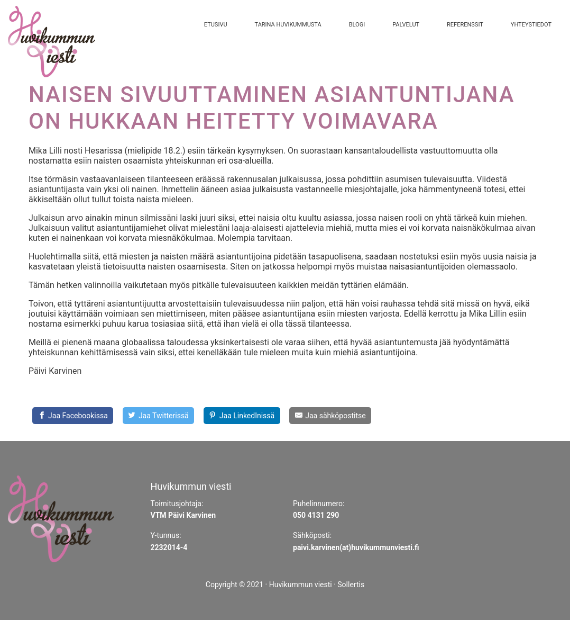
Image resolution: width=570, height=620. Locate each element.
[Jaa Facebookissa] (72, 415)
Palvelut (405, 24)
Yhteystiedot (531, 24)
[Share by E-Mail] (330, 415)
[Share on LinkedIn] (242, 415)
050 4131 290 (316, 515)
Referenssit (465, 24)
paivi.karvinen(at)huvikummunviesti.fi (356, 547)
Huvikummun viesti (300, 584)
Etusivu (215, 24)
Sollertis (350, 584)
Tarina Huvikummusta (288, 24)
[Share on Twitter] (158, 415)
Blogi (357, 24)
